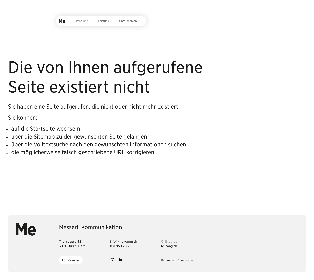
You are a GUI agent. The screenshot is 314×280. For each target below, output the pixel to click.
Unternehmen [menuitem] (128, 21)
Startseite (42, 128)
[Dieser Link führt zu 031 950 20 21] (120, 245)
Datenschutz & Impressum (177, 260)
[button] (112, 259)
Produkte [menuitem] (82, 21)
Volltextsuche (51, 144)
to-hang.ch (169, 246)
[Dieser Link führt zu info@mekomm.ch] (123, 241)
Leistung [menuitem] (103, 21)
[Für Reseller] (71, 260)
